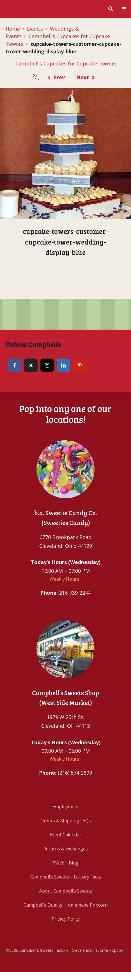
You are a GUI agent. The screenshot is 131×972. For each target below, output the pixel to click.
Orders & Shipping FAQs (65, 821)
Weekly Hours (64, 579)
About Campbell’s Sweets (65, 891)
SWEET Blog (66, 863)
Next (85, 77)
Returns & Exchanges (65, 849)
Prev (56, 77)
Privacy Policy (66, 919)
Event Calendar (65, 835)
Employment (65, 807)
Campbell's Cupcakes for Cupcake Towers (65, 63)
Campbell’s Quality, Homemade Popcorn (66, 905)
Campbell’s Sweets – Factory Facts (65, 877)
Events (35, 28)
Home (13, 28)
